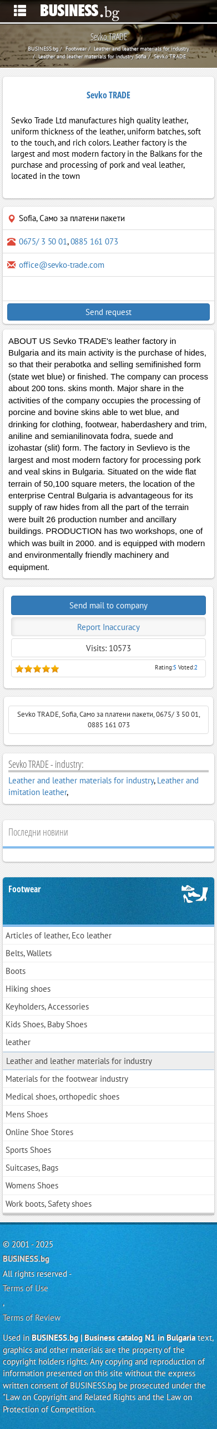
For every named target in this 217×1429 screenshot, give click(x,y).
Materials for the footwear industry (67, 1078)
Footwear (24, 889)
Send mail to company (108, 605)
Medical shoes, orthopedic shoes (62, 1096)
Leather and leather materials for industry (81, 780)
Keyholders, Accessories (47, 1006)
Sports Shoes (28, 1150)
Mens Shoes (27, 1114)
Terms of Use (25, 1288)
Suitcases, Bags (32, 1167)
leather (18, 1042)
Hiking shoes (28, 988)
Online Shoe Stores (39, 1132)
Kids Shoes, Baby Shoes (46, 1024)
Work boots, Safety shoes (49, 1203)
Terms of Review (31, 1317)
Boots (16, 971)
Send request (108, 312)
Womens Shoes (32, 1185)
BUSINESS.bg (26, 1258)
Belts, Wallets (29, 953)
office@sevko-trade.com (61, 264)
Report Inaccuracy (108, 627)
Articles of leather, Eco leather (59, 935)
